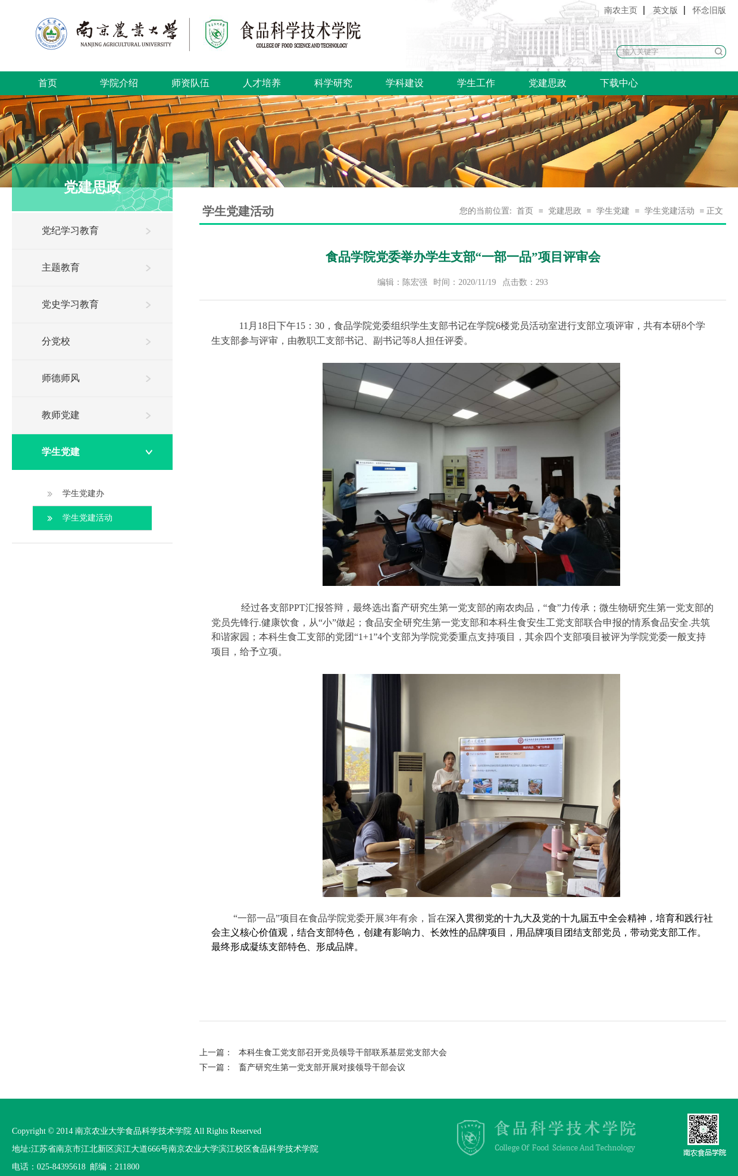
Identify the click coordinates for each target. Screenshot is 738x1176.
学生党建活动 (87, 517)
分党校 (56, 341)
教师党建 (61, 415)
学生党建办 (83, 493)
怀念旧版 (709, 10)
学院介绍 (119, 83)
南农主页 (620, 10)
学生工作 (476, 83)
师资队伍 (190, 83)
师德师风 (61, 378)
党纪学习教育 (70, 230)
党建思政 (548, 83)
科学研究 (333, 83)
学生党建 (61, 452)
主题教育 (61, 267)
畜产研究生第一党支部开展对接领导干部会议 (302, 1067)
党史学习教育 (70, 304)
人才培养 (262, 83)
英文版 (665, 10)
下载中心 (619, 83)
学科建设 (405, 83)
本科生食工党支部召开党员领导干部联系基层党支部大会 (323, 1052)
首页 (47, 83)
